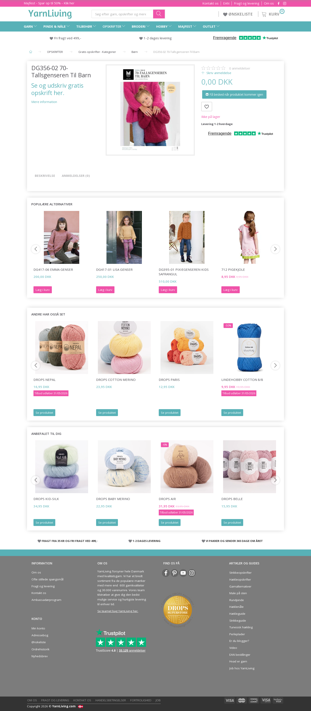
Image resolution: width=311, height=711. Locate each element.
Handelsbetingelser (110, 700)
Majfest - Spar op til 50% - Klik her (49, 3)
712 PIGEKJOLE (233, 269)
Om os (269, 3)
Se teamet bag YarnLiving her (117, 611)
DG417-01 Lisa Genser (114, 269)
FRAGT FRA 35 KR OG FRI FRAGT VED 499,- (70, 541)
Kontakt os (210, 3)
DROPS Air (167, 499)
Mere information (44, 102)
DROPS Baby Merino (113, 499)
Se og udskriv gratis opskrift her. (57, 89)
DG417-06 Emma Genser (53, 269)
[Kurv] (272, 13)
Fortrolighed (140, 700)
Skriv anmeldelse (218, 73)
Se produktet (44, 413)
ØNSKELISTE (238, 14)
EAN (226, 3)
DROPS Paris (169, 379)
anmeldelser (239, 68)
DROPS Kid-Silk (46, 499)
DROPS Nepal (44, 379)
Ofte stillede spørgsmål (47, 579)
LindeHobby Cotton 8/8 (242, 379)
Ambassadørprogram (46, 600)
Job (158, 700)
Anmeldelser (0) (76, 175)
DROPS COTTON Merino (116, 379)
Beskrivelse (45, 175)
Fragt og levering (246, 3)
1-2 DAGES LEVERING (146, 541)
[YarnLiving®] (50, 13)
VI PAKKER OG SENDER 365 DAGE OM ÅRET (234, 541)
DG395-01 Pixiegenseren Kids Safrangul (184, 271)
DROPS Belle (232, 499)
